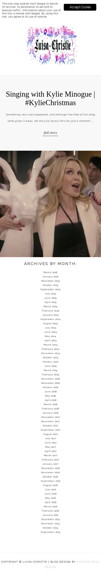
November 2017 (50, 421)
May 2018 (50, 396)
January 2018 (50, 413)
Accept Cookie (80, 7)
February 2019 (50, 374)
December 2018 (50, 379)
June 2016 (51, 494)
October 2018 (50, 387)
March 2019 (50, 370)
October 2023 (50, 357)
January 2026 (51, 276)
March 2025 (50, 306)
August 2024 (50, 323)
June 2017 (51, 442)
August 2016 (50, 485)
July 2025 (50, 293)
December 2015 (50, 519)
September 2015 (50, 532)
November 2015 (50, 523)
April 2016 (50, 502)
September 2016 (50, 481)
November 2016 (50, 472)
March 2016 (50, 506)
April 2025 (50, 302)
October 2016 (50, 477)
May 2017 (50, 447)
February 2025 (50, 310)
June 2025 (50, 298)
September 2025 (50, 289)
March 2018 (50, 404)
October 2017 (50, 425)
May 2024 (50, 336)
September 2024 (51, 319)
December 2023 (50, 353)
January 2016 (50, 515)
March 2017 (50, 455)
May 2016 (50, 498)
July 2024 (50, 328)
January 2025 (51, 315)
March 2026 (50, 272)
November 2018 (50, 383)
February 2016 (50, 511)
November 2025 (50, 281)
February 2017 (50, 460)
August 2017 (50, 434)
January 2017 (50, 464)
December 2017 (50, 417)
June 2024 (50, 332)
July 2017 (50, 438)
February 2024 (50, 349)
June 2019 (51, 366)
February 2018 (50, 408)
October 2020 (50, 362)
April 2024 (51, 340)
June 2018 (51, 391)
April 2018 (50, 400)
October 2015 (50, 528)
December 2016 (50, 468)
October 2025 (50, 285)
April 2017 (50, 451)
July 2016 (50, 489)
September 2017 (50, 430)
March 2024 (51, 345)
